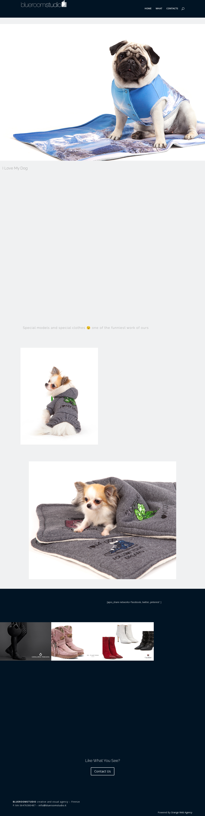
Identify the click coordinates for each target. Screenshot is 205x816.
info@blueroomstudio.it (52, 805)
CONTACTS (172, 8)
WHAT (159, 8)
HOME (148, 8)
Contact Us (102, 771)
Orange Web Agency (181, 812)
